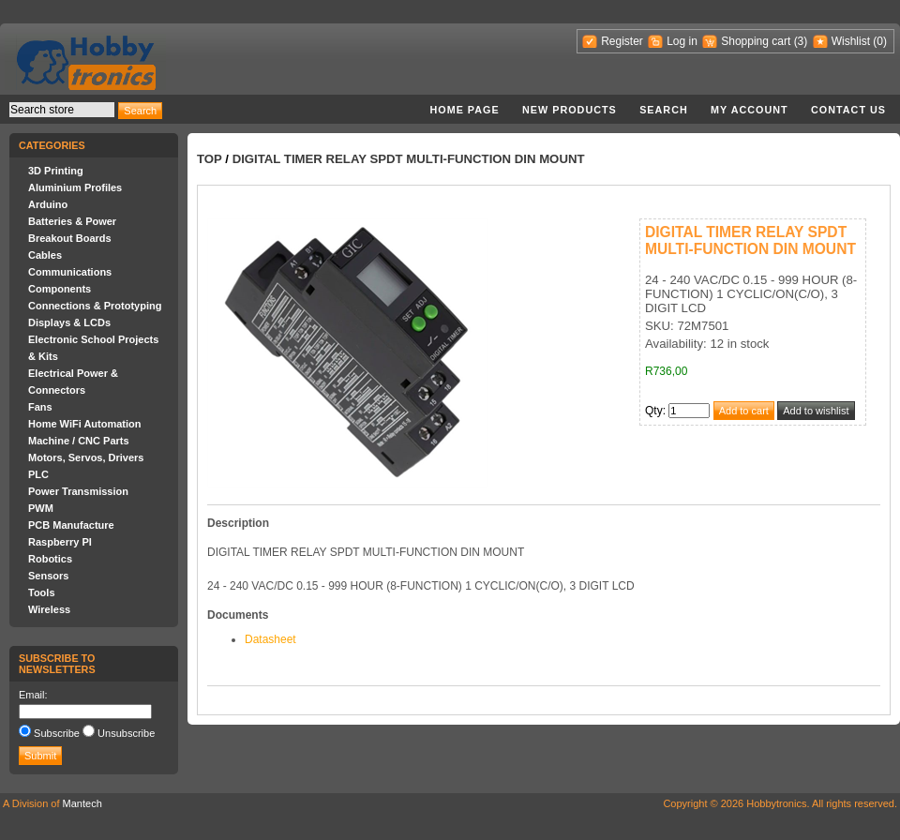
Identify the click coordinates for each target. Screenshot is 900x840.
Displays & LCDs (69, 322)
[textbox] (61, 109)
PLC (38, 474)
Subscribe (57, 733)
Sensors (48, 575)
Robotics (50, 558)
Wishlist (851, 41)
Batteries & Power (72, 221)
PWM (40, 508)
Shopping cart (755, 41)
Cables (45, 255)
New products (569, 109)
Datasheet (270, 639)
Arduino (48, 204)
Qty (654, 410)
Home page (464, 109)
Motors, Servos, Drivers (86, 457)
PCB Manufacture (71, 525)
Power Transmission (78, 491)
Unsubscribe (126, 733)
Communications (70, 272)
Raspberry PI (60, 542)
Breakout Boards (70, 238)
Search (663, 109)
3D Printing (55, 170)
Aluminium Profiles (75, 187)
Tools (41, 592)
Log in (682, 41)
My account (749, 109)
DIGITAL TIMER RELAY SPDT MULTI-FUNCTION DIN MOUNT (408, 159)
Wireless (49, 609)
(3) (801, 41)
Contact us (848, 109)
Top (209, 159)
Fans (40, 406)
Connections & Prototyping (94, 305)
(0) (880, 41)
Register (622, 41)
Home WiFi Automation (84, 423)
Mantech (82, 803)
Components (59, 288)
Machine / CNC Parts (78, 440)
